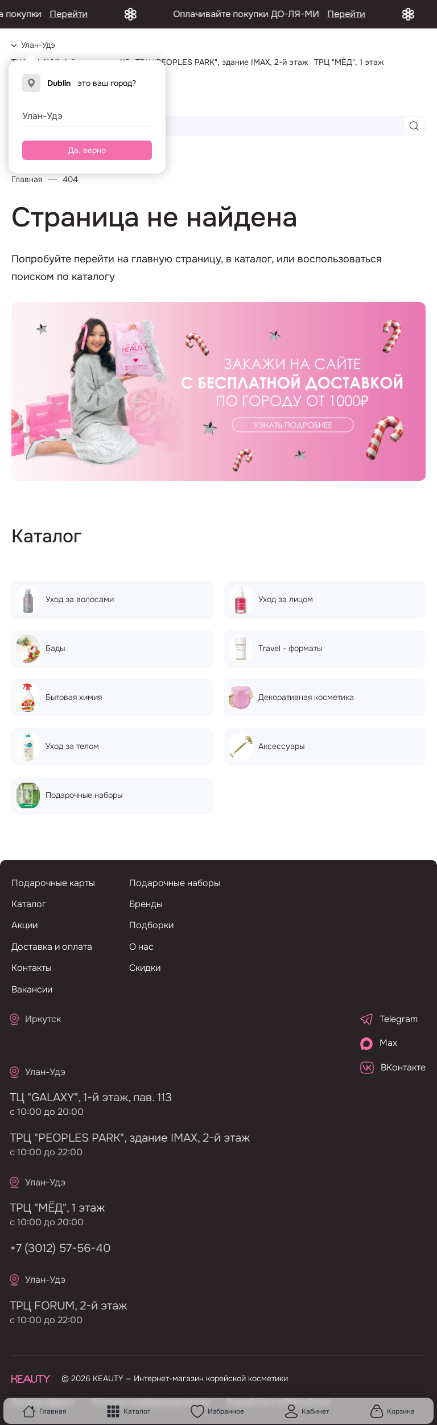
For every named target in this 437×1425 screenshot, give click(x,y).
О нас (141, 947)
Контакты (31, 968)
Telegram (389, 1019)
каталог (252, 259)
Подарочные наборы (174, 883)
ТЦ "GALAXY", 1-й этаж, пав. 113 (87, 1097)
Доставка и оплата (51, 947)
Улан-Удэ (42, 116)
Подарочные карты (53, 883)
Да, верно (87, 150)
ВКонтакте (393, 1067)
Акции (24, 925)
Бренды (146, 904)
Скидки (144, 968)
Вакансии (31, 989)
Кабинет (307, 1411)
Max (378, 1043)
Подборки (151, 925)
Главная (44, 1411)
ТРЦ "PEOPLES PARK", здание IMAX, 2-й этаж (126, 1138)
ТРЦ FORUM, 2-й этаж (64, 1306)
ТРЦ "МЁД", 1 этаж (53, 1208)
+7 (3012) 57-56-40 (56, 1248)
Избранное (217, 1411)
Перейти (83, 14)
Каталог (128, 1411)
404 (70, 179)
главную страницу (176, 259)
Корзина (392, 1411)
